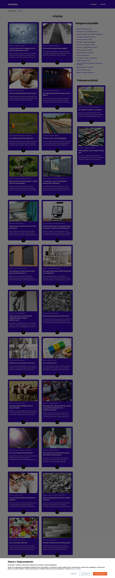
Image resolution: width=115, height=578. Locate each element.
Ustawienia (73, 573)
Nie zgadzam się (85, 573)
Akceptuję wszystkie (100, 573)
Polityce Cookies (75, 569)
